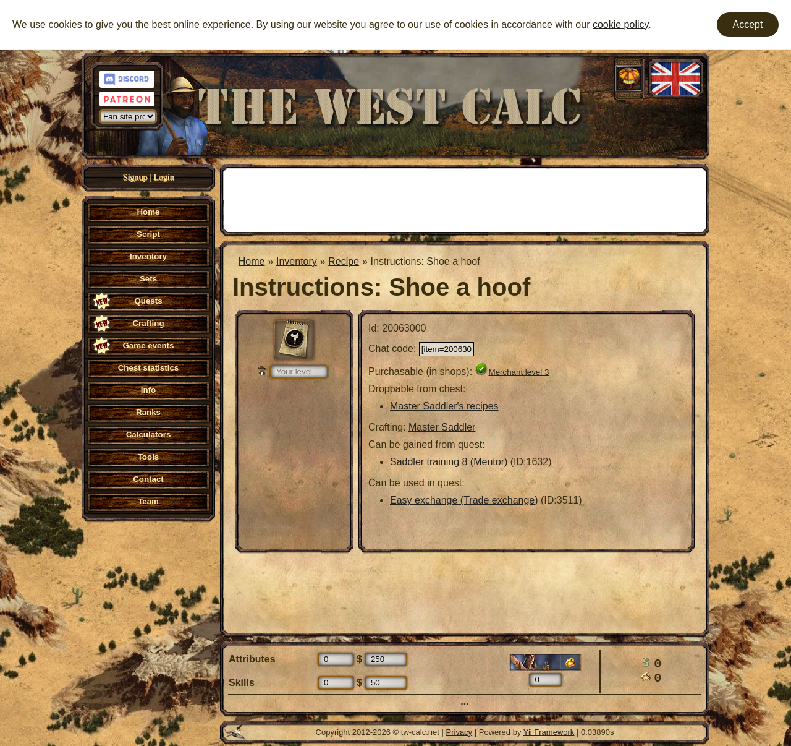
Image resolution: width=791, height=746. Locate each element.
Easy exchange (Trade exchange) (464, 500)
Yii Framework (549, 732)
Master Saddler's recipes (444, 406)
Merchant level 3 (519, 372)
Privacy (459, 732)
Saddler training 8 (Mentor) (448, 462)
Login (163, 177)
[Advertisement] (465, 198)
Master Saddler (442, 427)
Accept (748, 24)
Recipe (343, 261)
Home (252, 261)
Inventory (296, 261)
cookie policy (620, 24)
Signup (135, 177)
